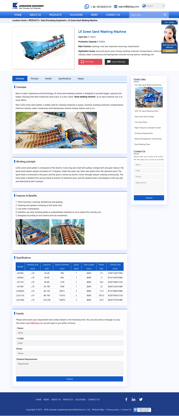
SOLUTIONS (76, 14)
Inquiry (81, 78)
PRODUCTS (55, 14)
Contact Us (126, 409)
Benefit (48, 78)
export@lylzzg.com (34, 323)
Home (24, 20)
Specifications (64, 78)
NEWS (94, 14)
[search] (165, 14)
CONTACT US (113, 14)
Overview (20, 78)
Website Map (98, 409)
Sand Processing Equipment (53, 20)
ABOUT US (35, 14)
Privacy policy (113, 409)
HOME (17, 14)
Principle (34, 78)
